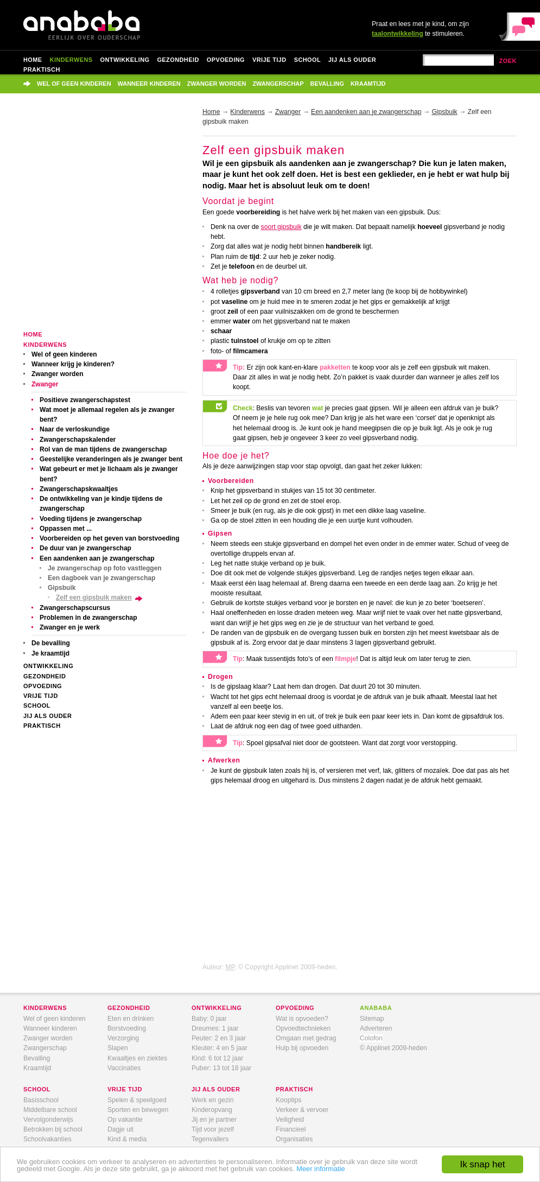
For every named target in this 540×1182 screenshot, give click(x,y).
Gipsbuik (61, 588)
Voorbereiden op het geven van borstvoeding (110, 538)
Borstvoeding (126, 1028)
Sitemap (372, 1018)
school (36, 1089)
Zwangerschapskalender (78, 439)
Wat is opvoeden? (302, 1018)
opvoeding (295, 1008)
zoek (508, 61)
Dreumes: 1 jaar (215, 1028)
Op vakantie (125, 1119)
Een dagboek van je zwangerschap (101, 578)
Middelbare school (50, 1110)
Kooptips (288, 1100)
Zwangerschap (277, 83)
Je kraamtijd (50, 653)
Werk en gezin (212, 1100)
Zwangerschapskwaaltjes (79, 489)
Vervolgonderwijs (48, 1119)
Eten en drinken (130, 1018)
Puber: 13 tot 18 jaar (221, 1068)
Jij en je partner (214, 1119)
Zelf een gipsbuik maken (94, 597)
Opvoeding (226, 59)
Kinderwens (71, 59)
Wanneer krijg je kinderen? (73, 364)
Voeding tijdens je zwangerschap (91, 519)
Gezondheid (178, 59)
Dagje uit (120, 1129)
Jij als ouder (352, 59)
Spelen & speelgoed (137, 1100)
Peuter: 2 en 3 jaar (219, 1038)
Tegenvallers (210, 1139)
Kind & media (127, 1139)
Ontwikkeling (125, 59)
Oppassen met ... (66, 528)
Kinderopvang (212, 1110)
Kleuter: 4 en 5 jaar (219, 1048)
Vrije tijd (269, 59)
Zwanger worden (216, 83)
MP (230, 967)
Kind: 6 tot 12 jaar (217, 1058)
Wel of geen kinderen (74, 83)
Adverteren (376, 1028)
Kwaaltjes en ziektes (137, 1058)
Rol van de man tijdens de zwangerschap (103, 449)
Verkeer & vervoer (302, 1110)
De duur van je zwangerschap (85, 548)
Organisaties (294, 1139)
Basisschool (41, 1100)
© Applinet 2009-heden (393, 1048)
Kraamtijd (368, 83)
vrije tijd (124, 1089)
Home (32, 59)
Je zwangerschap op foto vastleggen (105, 568)
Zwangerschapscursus (75, 608)
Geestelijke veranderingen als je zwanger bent (111, 459)
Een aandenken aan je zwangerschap (97, 558)
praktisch (294, 1089)
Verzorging (123, 1038)
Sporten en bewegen (137, 1110)
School (307, 59)
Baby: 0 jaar (209, 1018)
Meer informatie (320, 1169)
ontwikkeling (217, 1008)
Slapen (117, 1048)
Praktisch (41, 69)
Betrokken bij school (52, 1129)
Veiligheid (290, 1119)
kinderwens (45, 1008)
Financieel (291, 1129)
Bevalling (327, 83)
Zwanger (44, 384)
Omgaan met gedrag (306, 1038)
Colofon (371, 1038)
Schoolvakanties (47, 1139)
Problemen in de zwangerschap (88, 617)
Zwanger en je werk (70, 627)
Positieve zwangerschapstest (85, 400)
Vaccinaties (124, 1068)
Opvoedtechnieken (303, 1028)
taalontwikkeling (397, 33)
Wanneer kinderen (149, 83)
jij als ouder (216, 1089)
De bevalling (50, 643)
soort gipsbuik (281, 227)
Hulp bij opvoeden (302, 1048)
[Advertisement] (102, 219)
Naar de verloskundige (75, 429)
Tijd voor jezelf (213, 1129)
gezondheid (128, 1008)
